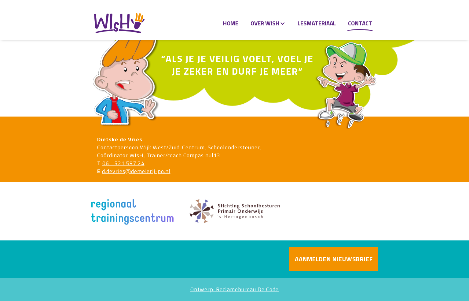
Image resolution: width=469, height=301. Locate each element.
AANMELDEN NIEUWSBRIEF (334, 259)
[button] (267, 23)
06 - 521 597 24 (123, 163)
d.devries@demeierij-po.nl (136, 171)
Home (230, 23)
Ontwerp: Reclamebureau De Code (234, 289)
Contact (360, 23)
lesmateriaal (317, 23)
